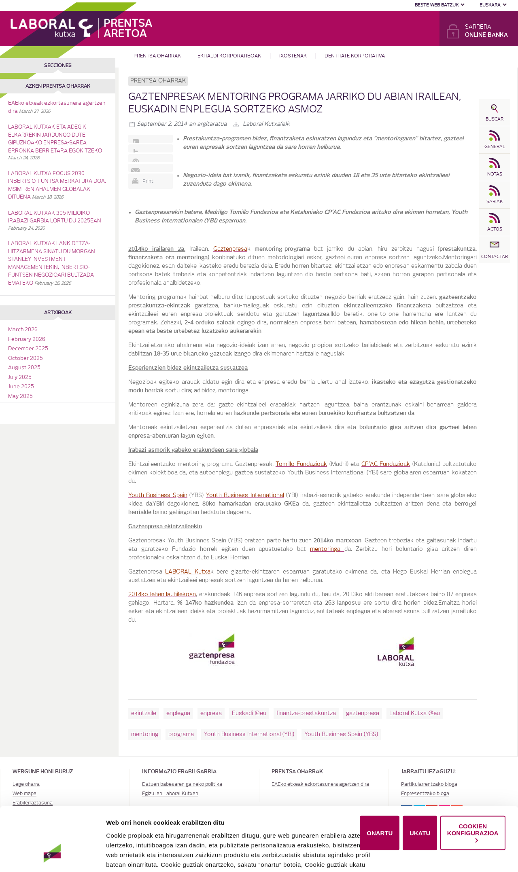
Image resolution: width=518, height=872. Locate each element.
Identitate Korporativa (354, 55)
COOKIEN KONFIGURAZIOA (473, 804)
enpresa (211, 713)
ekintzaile (143, 713)
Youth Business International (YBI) (249, 734)
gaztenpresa (362, 713)
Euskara (490, 5)
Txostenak (292, 55)
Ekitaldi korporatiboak (229, 55)
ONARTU (380, 803)
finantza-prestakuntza (306, 713)
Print (147, 181)
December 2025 (28, 348)
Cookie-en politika (277, 854)
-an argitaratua (182, 124)
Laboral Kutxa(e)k (266, 124)
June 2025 (21, 386)
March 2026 (23, 329)
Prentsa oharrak (157, 55)
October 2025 (25, 358)
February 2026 (26, 339)
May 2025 (20, 396)
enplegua (178, 713)
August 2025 (24, 367)
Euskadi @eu (249, 713)
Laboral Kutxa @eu (414, 713)
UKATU (420, 803)
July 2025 (20, 377)
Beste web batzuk (437, 5)
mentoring (144, 734)
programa (181, 734)
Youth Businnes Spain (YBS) (341, 734)
